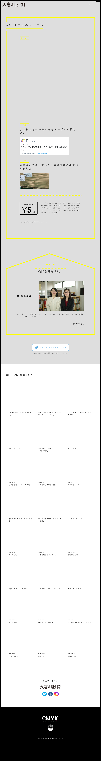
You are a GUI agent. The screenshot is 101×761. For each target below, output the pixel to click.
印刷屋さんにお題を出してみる (53, 363)
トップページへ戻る (92, 4)
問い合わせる (78, 339)
